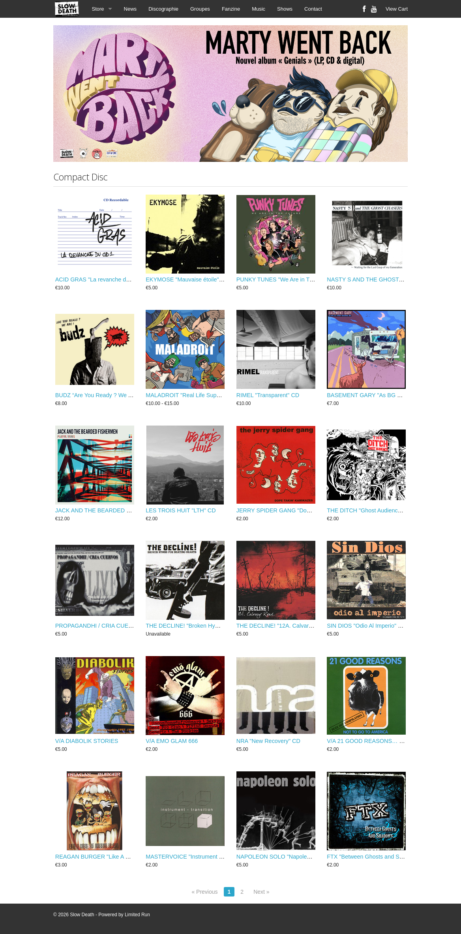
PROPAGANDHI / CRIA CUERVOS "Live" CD (112, 626)
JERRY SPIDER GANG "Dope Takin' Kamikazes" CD (303, 510)
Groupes (200, 9)
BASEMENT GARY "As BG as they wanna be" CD (390, 395)
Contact (313, 9)
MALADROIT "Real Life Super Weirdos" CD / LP (206, 395)
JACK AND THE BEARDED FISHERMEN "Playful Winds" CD (132, 510)
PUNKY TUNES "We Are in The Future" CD (291, 279)
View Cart (397, 9)
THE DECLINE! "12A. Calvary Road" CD (287, 626)
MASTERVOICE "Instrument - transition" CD (201, 856)
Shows (284, 9)
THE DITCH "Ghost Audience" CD (369, 510)
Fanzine (231, 9)
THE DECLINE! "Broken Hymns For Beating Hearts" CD (216, 626)
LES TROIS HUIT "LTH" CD (181, 510)
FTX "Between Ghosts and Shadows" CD (379, 856)
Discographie (163, 9)
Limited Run (137, 914)
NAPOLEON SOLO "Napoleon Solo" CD (287, 856)
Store (98, 9)
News (130, 9)
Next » (261, 892)
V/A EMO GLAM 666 (172, 741)
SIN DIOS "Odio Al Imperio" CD (366, 626)
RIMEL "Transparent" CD (268, 395)
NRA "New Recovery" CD (268, 741)
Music (258, 9)
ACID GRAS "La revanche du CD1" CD (104, 279)
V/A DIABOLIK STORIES (86, 741)
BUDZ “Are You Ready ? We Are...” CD (104, 395)
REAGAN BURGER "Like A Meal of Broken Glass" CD (123, 856)
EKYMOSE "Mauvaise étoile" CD (187, 279)
